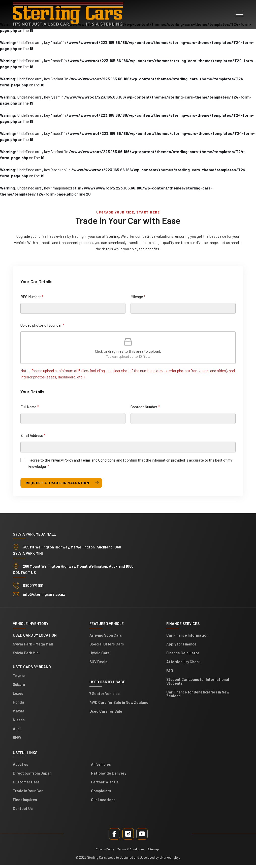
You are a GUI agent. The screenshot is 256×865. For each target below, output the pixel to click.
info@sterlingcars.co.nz (44, 594)
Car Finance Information (187, 635)
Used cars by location (35, 635)
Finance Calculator (182, 653)
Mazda (18, 711)
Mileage (138, 296)
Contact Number (145, 406)
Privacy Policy (62, 460)
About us (20, 764)
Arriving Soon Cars (105, 635)
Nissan (19, 719)
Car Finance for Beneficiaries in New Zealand (197, 694)
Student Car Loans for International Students (197, 681)
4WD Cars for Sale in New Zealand (118, 702)
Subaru (19, 684)
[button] (239, 13)
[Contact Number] (183, 418)
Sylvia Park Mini (26, 653)
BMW (17, 737)
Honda (18, 702)
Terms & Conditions (131, 849)
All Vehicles (101, 764)
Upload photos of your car (42, 325)
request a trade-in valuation (57, 482)
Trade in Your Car (28, 790)
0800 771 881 (33, 585)
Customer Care (26, 782)
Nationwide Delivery (108, 773)
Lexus (18, 693)
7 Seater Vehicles (104, 693)
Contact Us (23, 808)
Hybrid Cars (99, 653)
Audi (17, 728)
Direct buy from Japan (32, 773)
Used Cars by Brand (32, 666)
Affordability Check (183, 661)
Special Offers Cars (106, 644)
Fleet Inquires (25, 799)
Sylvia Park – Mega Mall (33, 644)
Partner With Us (105, 782)
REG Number (31, 296)
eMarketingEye (169, 857)
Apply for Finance (181, 644)
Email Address (32, 435)
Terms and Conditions (98, 460)
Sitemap (153, 849)
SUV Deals (98, 661)
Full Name (29, 406)
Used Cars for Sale (105, 711)
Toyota (19, 675)
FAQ (169, 670)
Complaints (101, 790)
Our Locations (103, 799)
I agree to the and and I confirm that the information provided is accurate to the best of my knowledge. (130, 463)
